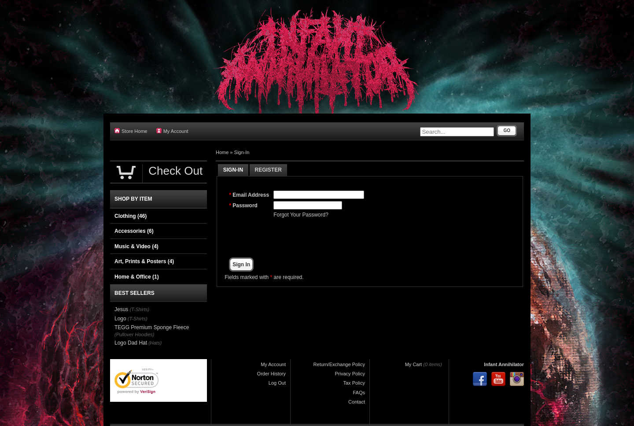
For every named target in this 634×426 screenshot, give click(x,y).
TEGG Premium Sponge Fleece (151, 327)
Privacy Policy (350, 373)
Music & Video (136, 246)
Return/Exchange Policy (339, 364)
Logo (120, 319)
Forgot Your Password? (300, 215)
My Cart (413, 364)
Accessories (134, 231)
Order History (271, 373)
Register (268, 170)
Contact (356, 401)
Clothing (130, 216)
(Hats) (155, 342)
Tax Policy (354, 383)
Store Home (130, 131)
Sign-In (242, 152)
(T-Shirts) (139, 309)
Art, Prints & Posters (144, 261)
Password (245, 205)
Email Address (250, 195)
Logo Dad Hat (130, 343)
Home (222, 152)
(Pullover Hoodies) (134, 334)
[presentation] (340, 238)
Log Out (277, 383)
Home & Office (136, 277)
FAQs (359, 392)
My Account (172, 131)
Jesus (121, 309)
